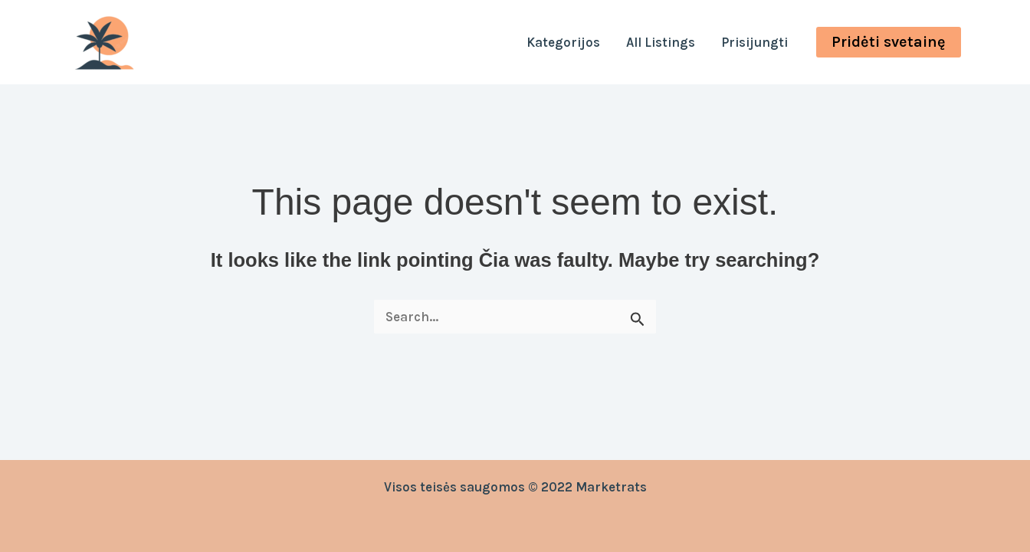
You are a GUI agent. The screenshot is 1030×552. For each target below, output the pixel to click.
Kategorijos (563, 42)
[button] (888, 42)
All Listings (660, 42)
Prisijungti (754, 42)
